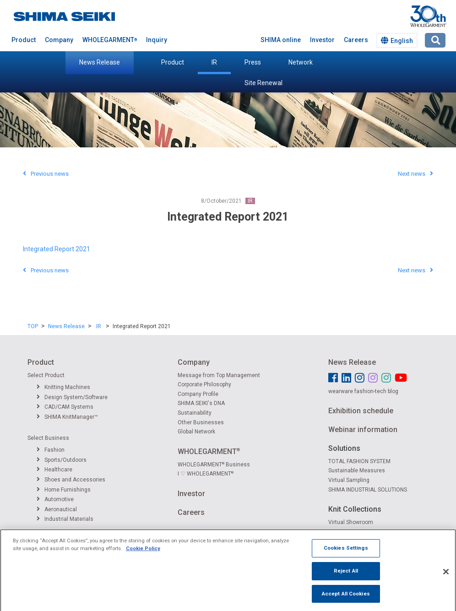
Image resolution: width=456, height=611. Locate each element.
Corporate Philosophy (204, 384)
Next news (415, 173)
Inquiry (156, 39)
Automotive (55, 499)
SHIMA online (281, 39)
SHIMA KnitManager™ (67, 417)
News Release (99, 62)
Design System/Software (72, 397)
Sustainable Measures (356, 470)
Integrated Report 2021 (56, 249)
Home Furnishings (64, 490)
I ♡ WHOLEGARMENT (205, 473)
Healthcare (54, 469)
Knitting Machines (63, 387)
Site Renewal (263, 83)
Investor (322, 39)
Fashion (51, 450)
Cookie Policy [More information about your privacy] (143, 555)
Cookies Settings (346, 555)
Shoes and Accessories (71, 479)
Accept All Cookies (346, 601)
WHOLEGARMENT (109, 39)
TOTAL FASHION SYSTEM (359, 461)
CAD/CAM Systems (65, 407)
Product (172, 62)
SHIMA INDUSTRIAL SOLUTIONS (367, 490)
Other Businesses (201, 422)
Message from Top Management (219, 375)
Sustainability (195, 413)
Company (59, 39)
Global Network (196, 431)
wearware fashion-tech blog (363, 391)
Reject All (346, 578)
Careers (356, 39)
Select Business (48, 438)
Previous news (46, 173)
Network (300, 62)
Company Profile (198, 394)
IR (214, 62)
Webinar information (362, 429)
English (397, 40)
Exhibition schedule (360, 410)
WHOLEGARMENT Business (214, 464)
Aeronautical (57, 509)
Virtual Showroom (350, 522)
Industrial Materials (65, 519)
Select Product (46, 375)
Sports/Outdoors (62, 460)
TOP (32, 326)
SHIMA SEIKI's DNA (201, 403)
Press (252, 62)
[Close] (446, 579)
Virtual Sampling (348, 480)
